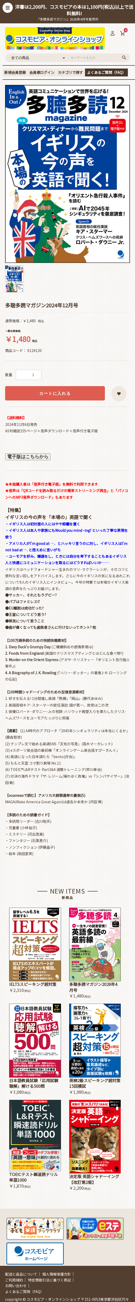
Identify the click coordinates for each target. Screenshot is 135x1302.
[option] (67, 174)
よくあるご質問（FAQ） (106, 72)
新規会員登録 (15, 72)
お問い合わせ (16, 1285)
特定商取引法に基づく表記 (49, 1280)
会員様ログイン (41, 72)
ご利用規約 (14, 1280)
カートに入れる (55, 393)
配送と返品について (21, 1274)
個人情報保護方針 (56, 1274)
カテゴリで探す (70, 72)
